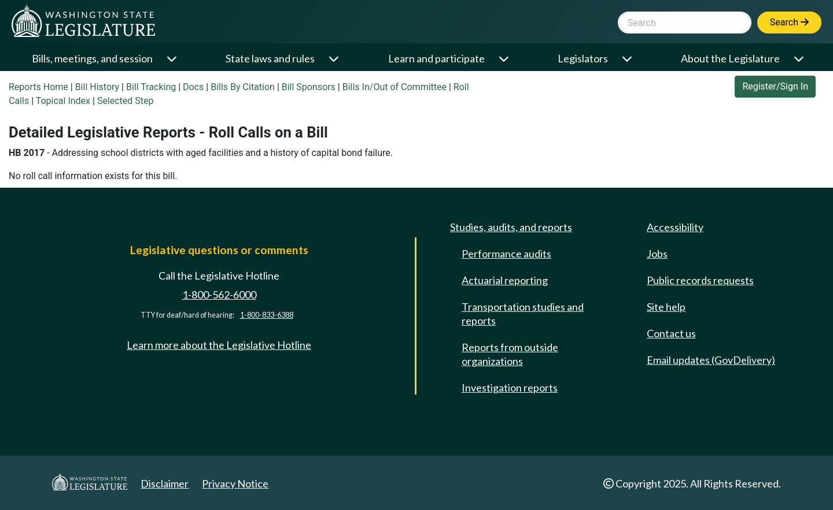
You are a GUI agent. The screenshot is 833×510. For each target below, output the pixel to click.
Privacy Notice (235, 483)
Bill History (97, 86)
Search (789, 22)
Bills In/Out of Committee (394, 86)
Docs (193, 86)
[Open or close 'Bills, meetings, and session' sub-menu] (173, 58)
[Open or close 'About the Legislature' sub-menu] (800, 58)
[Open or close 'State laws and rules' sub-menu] (335, 58)
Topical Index (63, 100)
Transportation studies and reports (523, 313)
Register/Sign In (775, 86)
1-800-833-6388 (266, 315)
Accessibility (675, 227)
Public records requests (700, 280)
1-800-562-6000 (219, 294)
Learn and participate (436, 58)
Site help (666, 306)
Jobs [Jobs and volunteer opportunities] (657, 253)
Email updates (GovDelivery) (711, 359)
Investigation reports (510, 387)
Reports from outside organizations (510, 354)
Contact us (671, 333)
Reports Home (38, 86)
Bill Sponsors (309, 86)
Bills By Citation (243, 86)
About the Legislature (730, 58)
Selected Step (125, 100)
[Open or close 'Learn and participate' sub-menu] (505, 58)
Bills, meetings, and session (92, 58)
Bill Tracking (151, 86)
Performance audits (506, 253)
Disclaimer (165, 483)
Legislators (583, 58)
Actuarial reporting (505, 280)
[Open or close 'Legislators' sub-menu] (628, 58)
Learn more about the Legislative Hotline (219, 344)
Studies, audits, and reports (511, 227)
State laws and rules (270, 58)
